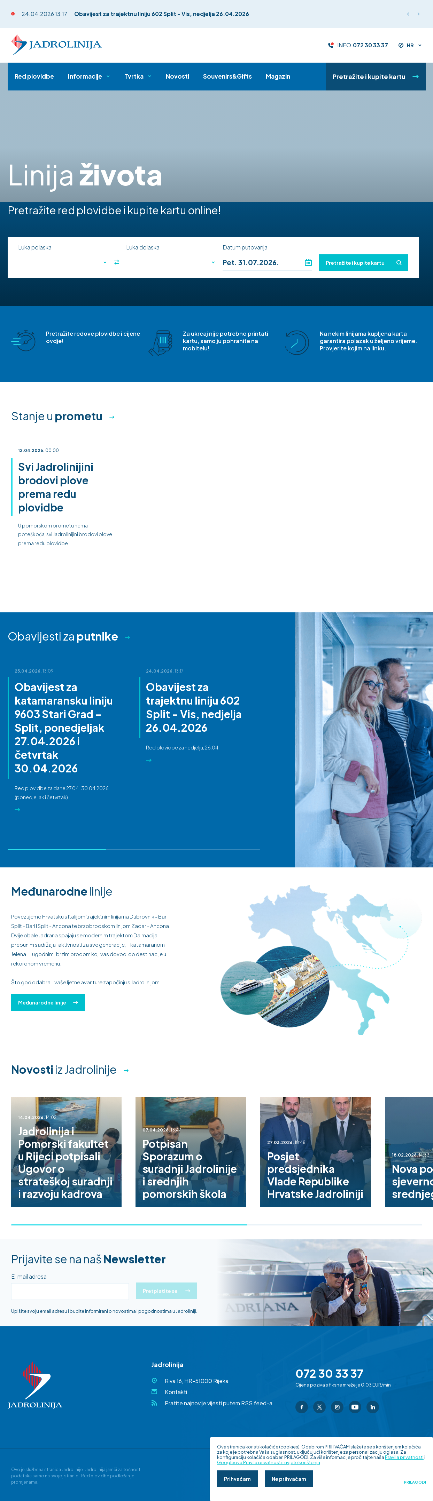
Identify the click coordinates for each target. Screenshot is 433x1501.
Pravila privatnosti (404, 1457)
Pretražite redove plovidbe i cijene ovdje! (93, 337)
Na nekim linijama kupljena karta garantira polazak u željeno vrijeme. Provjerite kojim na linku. (368, 341)
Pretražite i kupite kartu (376, 76)
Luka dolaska (143, 247)
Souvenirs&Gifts (227, 76)
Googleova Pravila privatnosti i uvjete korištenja (268, 1462)
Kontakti (176, 1392)
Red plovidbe (34, 76)
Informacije (85, 76)
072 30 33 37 (370, 45)
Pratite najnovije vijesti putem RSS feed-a (218, 1403)
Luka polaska (35, 247)
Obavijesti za (63, 636)
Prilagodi (415, 1482)
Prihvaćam (237, 1479)
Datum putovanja (245, 247)
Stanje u (56, 416)
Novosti (177, 76)
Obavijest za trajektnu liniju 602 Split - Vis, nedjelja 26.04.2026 (161, 13)
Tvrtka (134, 76)
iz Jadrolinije (64, 1069)
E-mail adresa (29, 1276)
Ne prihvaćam (289, 1479)
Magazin (278, 76)
